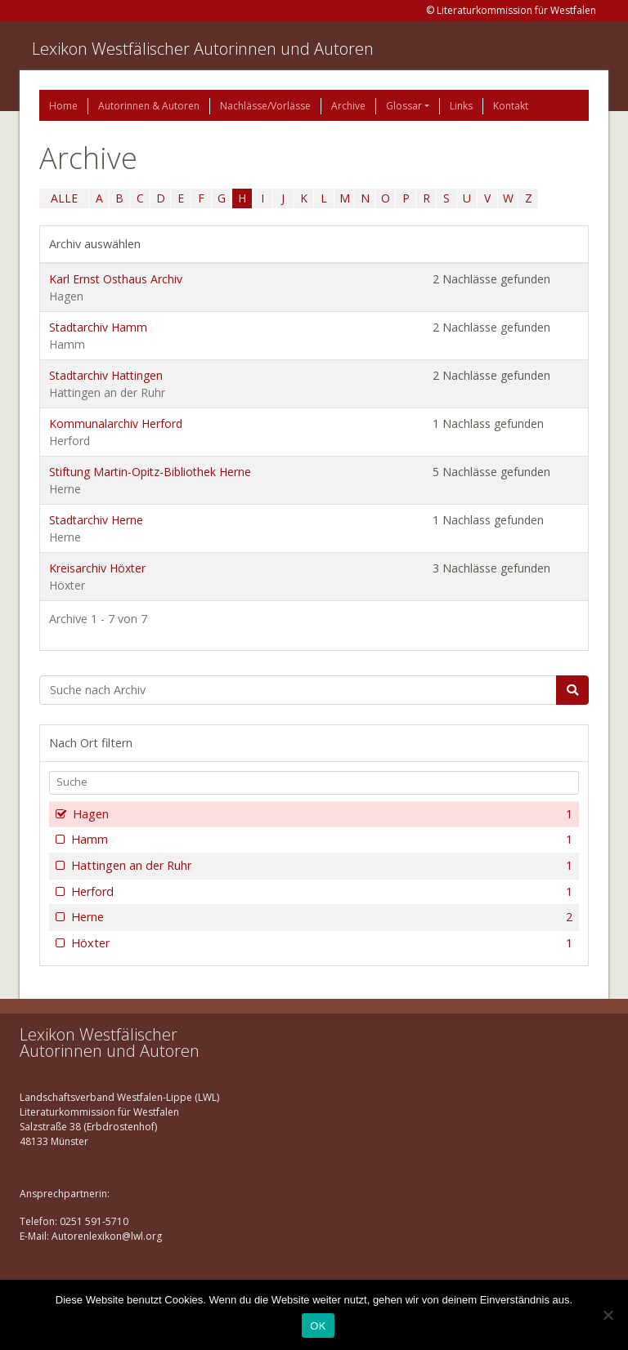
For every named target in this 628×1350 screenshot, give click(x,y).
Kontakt (510, 106)
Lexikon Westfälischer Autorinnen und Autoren (203, 49)
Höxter (320, 943)
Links (461, 106)
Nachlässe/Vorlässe (265, 106)
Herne (320, 917)
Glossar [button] (404, 106)
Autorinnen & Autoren (149, 106)
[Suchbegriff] (298, 690)
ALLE (64, 198)
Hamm (320, 840)
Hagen (321, 814)
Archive (348, 106)
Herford (320, 892)
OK (317, 1326)
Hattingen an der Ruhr (320, 866)
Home (63, 106)
